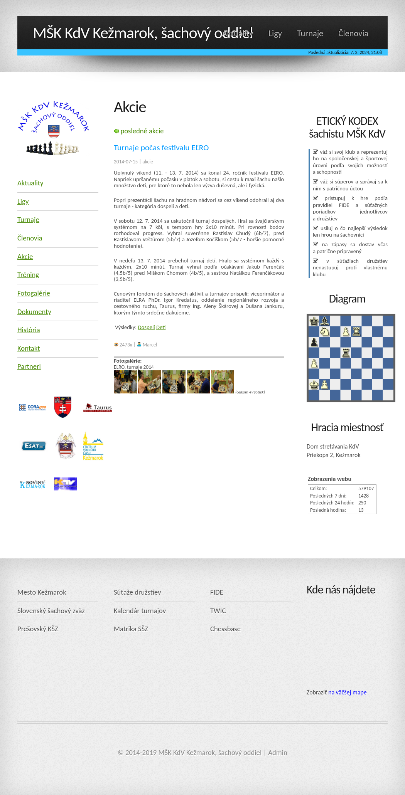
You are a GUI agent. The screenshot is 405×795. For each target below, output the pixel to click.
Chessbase (225, 628)
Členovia (353, 33)
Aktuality (237, 33)
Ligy (275, 33)
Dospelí (146, 327)
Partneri (29, 366)
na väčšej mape (347, 692)
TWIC (218, 610)
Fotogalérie (33, 293)
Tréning (28, 274)
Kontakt (28, 348)
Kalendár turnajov (140, 610)
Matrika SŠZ (131, 628)
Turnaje (310, 33)
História (28, 329)
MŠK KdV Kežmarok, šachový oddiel (143, 32)
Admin (277, 752)
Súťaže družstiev (137, 592)
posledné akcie (139, 130)
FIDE (216, 592)
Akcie (25, 256)
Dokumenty (34, 311)
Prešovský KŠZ (37, 628)
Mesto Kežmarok (41, 592)
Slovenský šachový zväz (51, 610)
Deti (160, 327)
